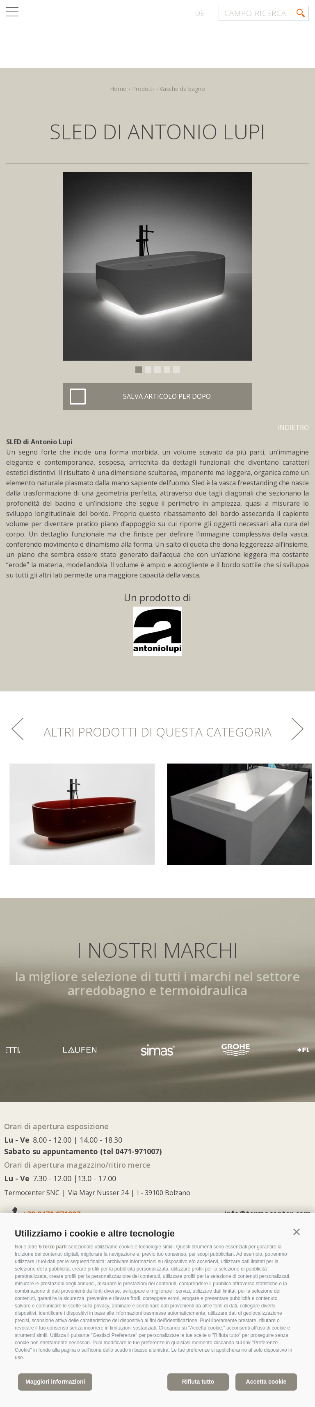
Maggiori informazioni (55, 1381)
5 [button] (176, 369)
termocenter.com (105, 38)
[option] (157, 266)
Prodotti (143, 89)
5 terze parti (52, 1247)
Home (118, 89)
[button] (296, 1232)
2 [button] (148, 369)
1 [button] (138, 369)
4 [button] (167, 369)
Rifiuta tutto (198, 1381)
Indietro (293, 427)
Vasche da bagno (182, 89)
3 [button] (157, 369)
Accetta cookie (266, 1381)
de (199, 13)
